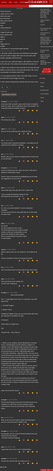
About (48, 470)
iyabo (2, 117)
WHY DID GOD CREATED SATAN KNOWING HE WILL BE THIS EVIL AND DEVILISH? (45, 13)
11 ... (43, 71)
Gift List (42, 24)
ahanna (3, 249)
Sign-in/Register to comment (9, 94)
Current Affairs (44, 94)
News (10, 2)
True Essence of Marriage (45, 33)
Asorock (4, 2)
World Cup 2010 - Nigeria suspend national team (45, 56)
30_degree (3, 101)
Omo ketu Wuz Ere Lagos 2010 (45, 29)
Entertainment (24, 2)
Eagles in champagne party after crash (45, 62)
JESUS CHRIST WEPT (45, 21)
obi (2, 140)
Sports (33, 2)
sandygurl (3, 458)
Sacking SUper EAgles (44, 51)
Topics (39, 2)
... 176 (48, 71)
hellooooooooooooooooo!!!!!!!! (46, 46)
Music (16, 2)
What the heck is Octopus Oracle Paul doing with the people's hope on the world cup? (45, 40)
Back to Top (3, 467)
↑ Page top (43, 470)
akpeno (3, 129)
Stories (42, 82)
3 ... (49, 69)
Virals (42, 101)
